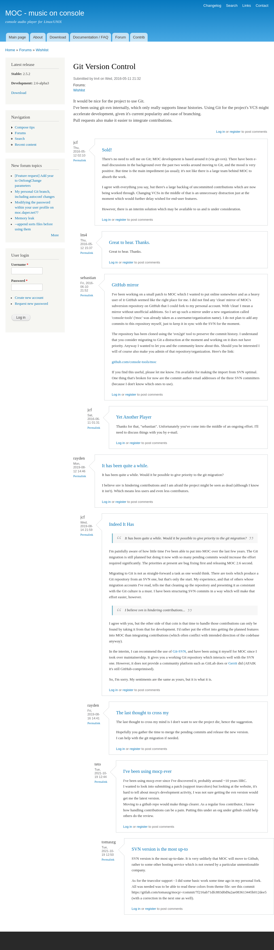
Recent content (25, 145)
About (38, 37)
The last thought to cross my (142, 712)
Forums (25, 50)
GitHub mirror (125, 285)
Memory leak (24, 218)
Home (10, 50)
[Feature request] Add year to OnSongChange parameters (34, 181)
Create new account (29, 298)
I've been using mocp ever (147, 771)
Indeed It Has (121, 524)
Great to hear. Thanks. (129, 242)
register (235, 131)
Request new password (31, 304)
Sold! (107, 150)
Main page (17, 37)
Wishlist (42, 50)
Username (19, 265)
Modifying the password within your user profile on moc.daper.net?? (34, 207)
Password (19, 281)
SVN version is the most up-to (159, 849)
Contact (262, 5)
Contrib (139, 37)
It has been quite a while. (125, 465)
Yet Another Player (134, 417)
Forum (120, 37)
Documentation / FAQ (90, 37)
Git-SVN (179, 651)
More (55, 235)
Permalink (79, 160)
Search (231, 5)
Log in (220, 131)
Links (246, 5)
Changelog (212, 5)
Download (58, 37)
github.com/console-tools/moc (134, 362)
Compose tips (25, 127)
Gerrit (232, 663)
